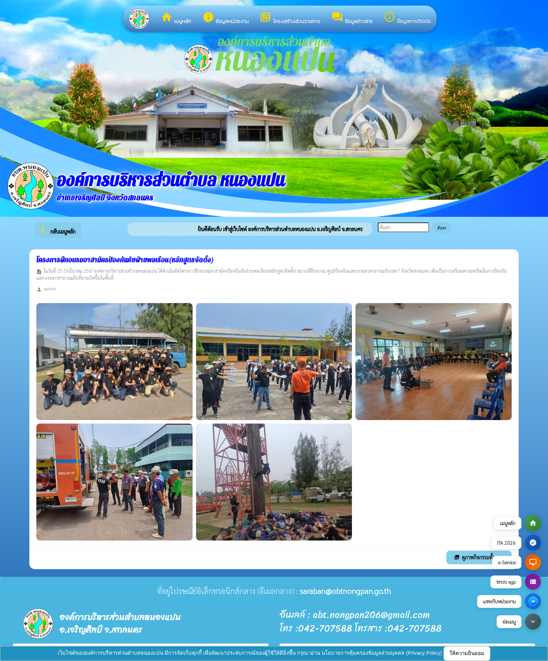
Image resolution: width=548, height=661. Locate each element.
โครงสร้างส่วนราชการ (290, 18)
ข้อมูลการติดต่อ (407, 18)
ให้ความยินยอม (466, 653)
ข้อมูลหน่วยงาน (225, 18)
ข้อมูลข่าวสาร (352, 18)
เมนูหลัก (176, 18)
